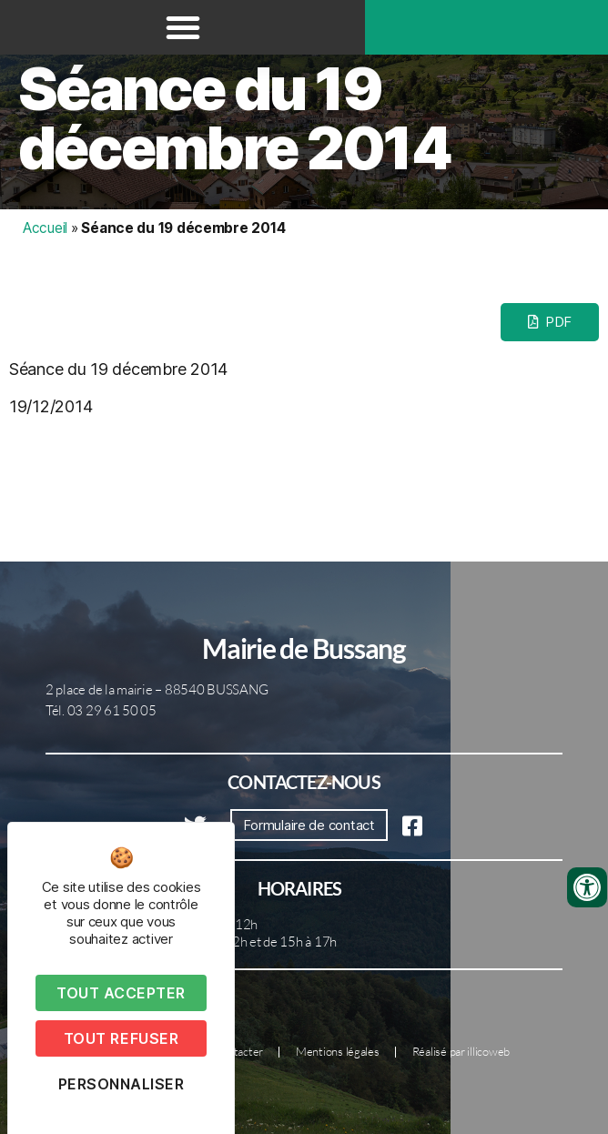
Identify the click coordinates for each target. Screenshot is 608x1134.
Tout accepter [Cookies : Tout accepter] (121, 993)
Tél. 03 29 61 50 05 (101, 710)
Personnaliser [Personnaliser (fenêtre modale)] (121, 1084)
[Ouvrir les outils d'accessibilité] (587, 887)
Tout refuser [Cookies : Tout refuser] (121, 1038)
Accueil (45, 228)
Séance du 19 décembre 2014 (234, 118)
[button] (183, 27)
